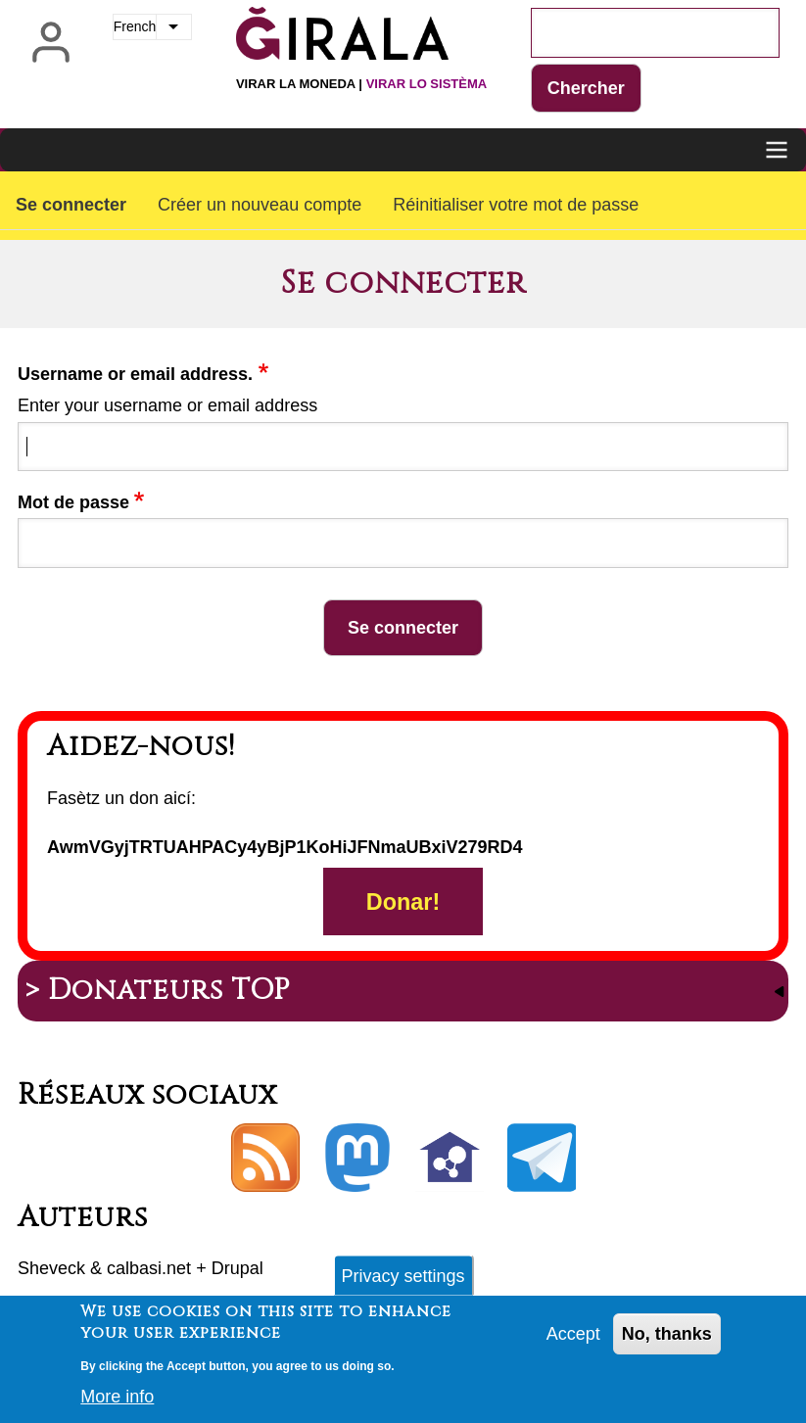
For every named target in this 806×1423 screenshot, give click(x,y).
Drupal (237, 1268)
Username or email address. (135, 374)
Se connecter (71, 204)
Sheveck (51, 1268)
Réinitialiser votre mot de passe (516, 204)
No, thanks (667, 1342)
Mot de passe (73, 502)
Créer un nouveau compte (259, 204)
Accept (573, 1342)
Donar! (403, 902)
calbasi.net (149, 1268)
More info (117, 1404)
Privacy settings (402, 1283)
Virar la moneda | (361, 83)
